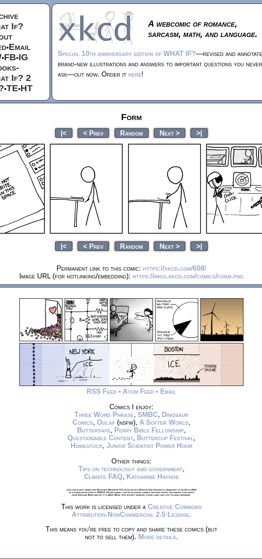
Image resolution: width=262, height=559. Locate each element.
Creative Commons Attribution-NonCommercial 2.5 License (137, 510)
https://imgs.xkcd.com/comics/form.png (187, 276)
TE (12, 88)
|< (64, 132)
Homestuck (87, 445)
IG (23, 57)
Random (131, 132)
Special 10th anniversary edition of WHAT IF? (127, 53)
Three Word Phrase (104, 414)
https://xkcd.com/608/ (174, 268)
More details (157, 536)
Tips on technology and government (130, 469)
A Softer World (163, 422)
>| (199, 132)
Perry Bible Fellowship (149, 430)
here (135, 74)
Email (20, 47)
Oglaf (106, 422)
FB (10, 57)
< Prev (93, 132)
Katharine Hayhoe (152, 476)
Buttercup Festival (165, 438)
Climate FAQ (103, 476)
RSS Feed (102, 391)
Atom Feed (138, 391)
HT (27, 88)
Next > (169, 132)
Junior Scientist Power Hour (149, 445)
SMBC (147, 414)
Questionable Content (100, 438)
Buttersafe (94, 430)
